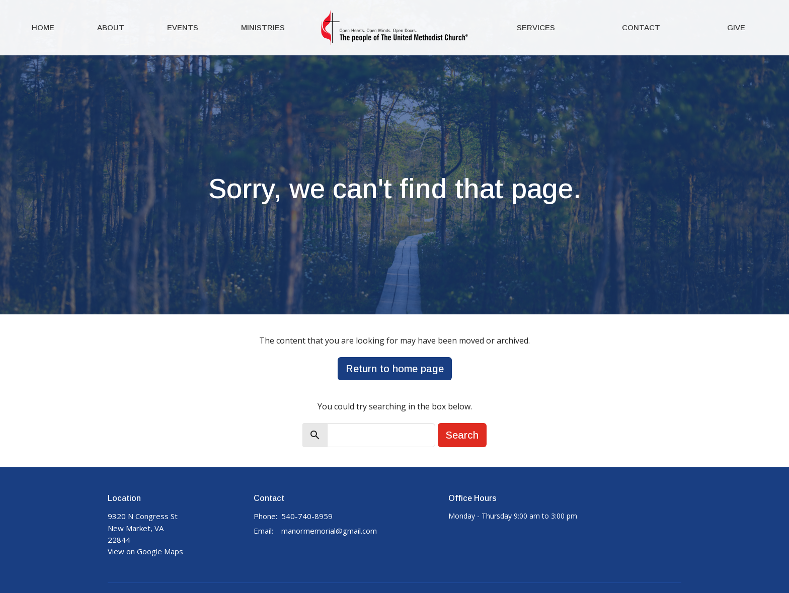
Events (182, 27)
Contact (641, 27)
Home (43, 27)
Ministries (263, 27)
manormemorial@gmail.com (329, 531)
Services (536, 27)
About (110, 27)
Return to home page (395, 368)
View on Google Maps (145, 551)
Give (736, 27)
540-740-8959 (307, 516)
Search (462, 435)
